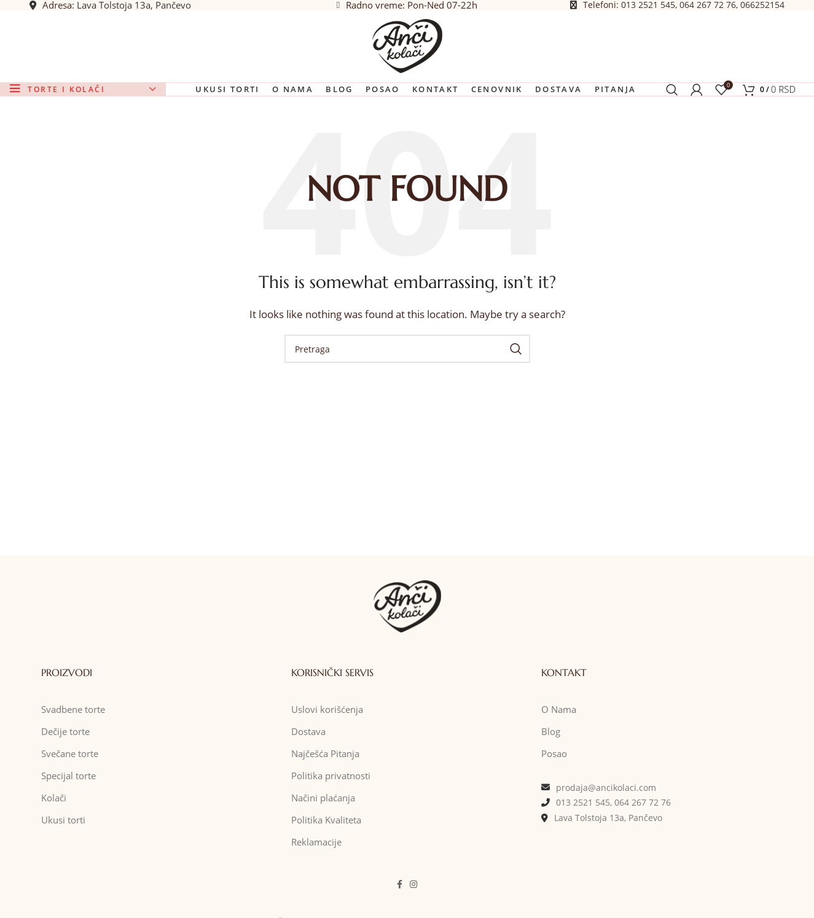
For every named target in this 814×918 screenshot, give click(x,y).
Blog (550, 777)
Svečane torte (69, 799)
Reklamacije (316, 887)
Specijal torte (68, 821)
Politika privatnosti (330, 821)
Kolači (53, 843)
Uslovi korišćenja (327, 755)
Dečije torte (65, 777)
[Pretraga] (672, 126)
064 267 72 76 (707, 12)
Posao (554, 799)
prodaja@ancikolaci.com (606, 833)
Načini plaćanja (323, 843)
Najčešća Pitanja (325, 799)
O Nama (558, 755)
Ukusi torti (63, 865)
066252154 (762, 12)
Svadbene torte (73, 755)
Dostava (308, 777)
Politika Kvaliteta (326, 865)
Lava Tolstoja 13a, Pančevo (134, 12)
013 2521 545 (648, 12)
